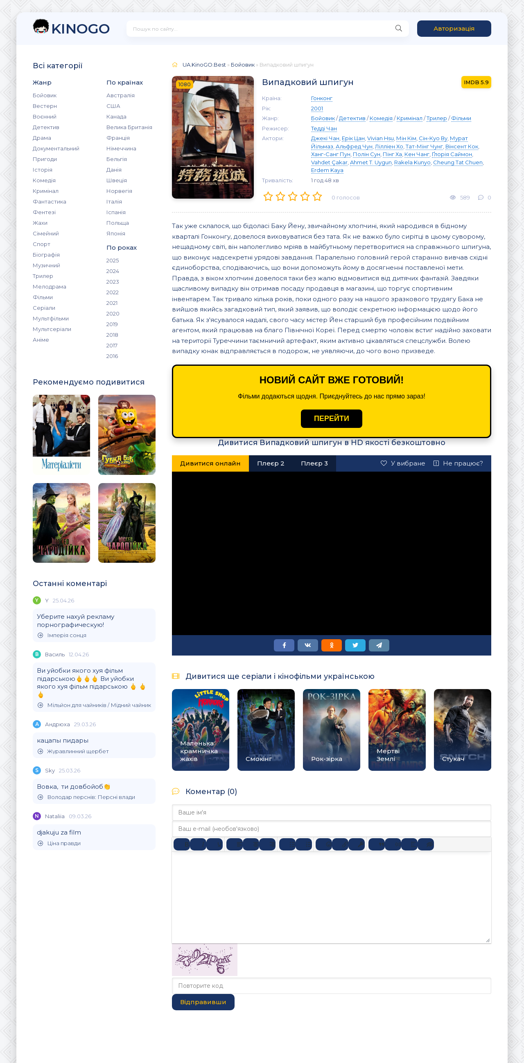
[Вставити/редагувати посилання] (340, 844)
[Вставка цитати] (376, 844)
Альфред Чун (354, 146)
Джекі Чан (325, 138)
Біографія (46, 254)
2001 (317, 108)
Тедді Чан (324, 128)
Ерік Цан (353, 138)
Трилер (43, 276)
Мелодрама (49, 286)
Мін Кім (406, 138)
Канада (116, 116)
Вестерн (45, 106)
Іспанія (116, 212)
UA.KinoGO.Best (204, 64)
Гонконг (321, 98)
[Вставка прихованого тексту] (426, 844)
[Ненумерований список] (287, 844)
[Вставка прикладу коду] (393, 844)
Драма (42, 137)
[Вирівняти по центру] (251, 844)
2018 (112, 334)
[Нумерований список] (304, 844)
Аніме (41, 339)
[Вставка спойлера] (409, 844)
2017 (111, 345)
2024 (112, 271)
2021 (111, 303)
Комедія (44, 180)
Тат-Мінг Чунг (424, 146)
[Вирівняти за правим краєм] (267, 844)
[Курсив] (198, 844)
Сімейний (46, 233)
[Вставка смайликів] (324, 844)
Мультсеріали (52, 329)
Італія (114, 201)
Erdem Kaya (327, 170)
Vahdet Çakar (329, 162)
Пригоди (45, 159)
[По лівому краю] (234, 844)
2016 (112, 356)
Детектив (46, 127)
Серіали (44, 307)
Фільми (43, 297)
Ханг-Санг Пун (330, 154)
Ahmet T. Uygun (371, 162)
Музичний (46, 265)
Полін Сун (366, 154)
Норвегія (119, 191)
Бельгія (116, 159)
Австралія (120, 95)
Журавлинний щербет (73, 751)
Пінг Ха (392, 154)
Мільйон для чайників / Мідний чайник (94, 705)
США (113, 106)
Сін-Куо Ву (433, 138)
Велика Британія (129, 127)
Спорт (41, 244)
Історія (42, 169)
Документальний (56, 148)
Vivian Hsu (380, 138)
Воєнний (44, 116)
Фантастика (49, 201)
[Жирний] (182, 844)
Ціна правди (59, 843)
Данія (114, 169)
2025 (112, 260)
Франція (118, 137)
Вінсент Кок (461, 146)
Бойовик (44, 95)
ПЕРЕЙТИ (331, 418)
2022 (112, 292)
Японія (115, 233)
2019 (112, 324)
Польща (117, 222)
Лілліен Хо (389, 146)
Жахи (40, 222)
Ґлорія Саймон (452, 154)
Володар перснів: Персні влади (86, 797)
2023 (112, 281)
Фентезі (44, 212)
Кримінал (46, 191)
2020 (113, 313)
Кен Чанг (416, 154)
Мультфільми (51, 318)
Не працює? (458, 463)
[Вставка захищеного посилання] (356, 844)
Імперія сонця (62, 635)
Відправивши (203, 1002)
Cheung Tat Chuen (458, 162)
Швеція (116, 180)
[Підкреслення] (214, 844)
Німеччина (121, 148)
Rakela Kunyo (412, 162)
